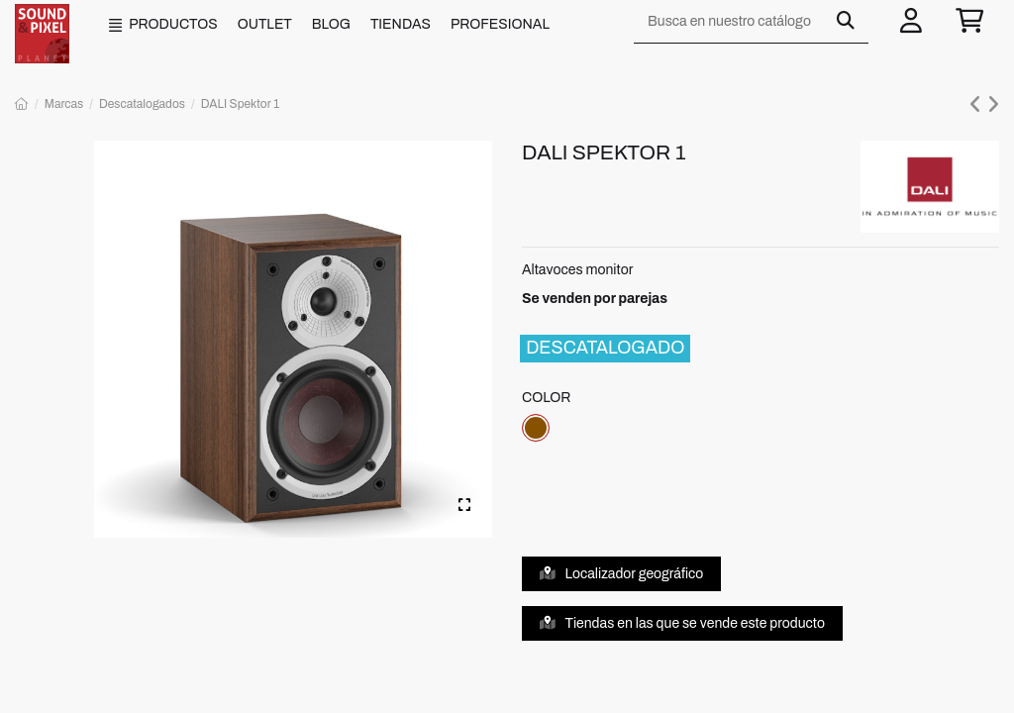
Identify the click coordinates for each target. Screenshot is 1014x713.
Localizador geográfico (622, 573)
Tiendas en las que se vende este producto (683, 623)
